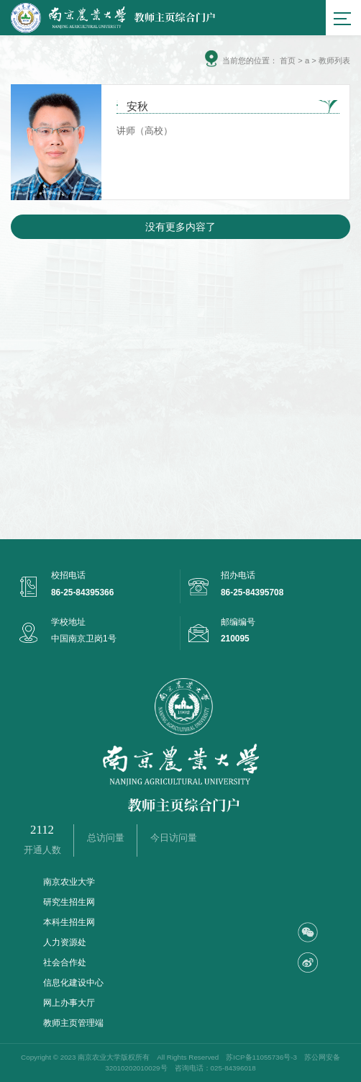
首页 (288, 60)
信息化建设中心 (73, 983)
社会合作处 (64, 962)
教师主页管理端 (73, 1023)
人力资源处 (64, 942)
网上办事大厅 (69, 1003)
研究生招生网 (69, 902)
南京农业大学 (69, 882)
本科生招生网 (69, 922)
